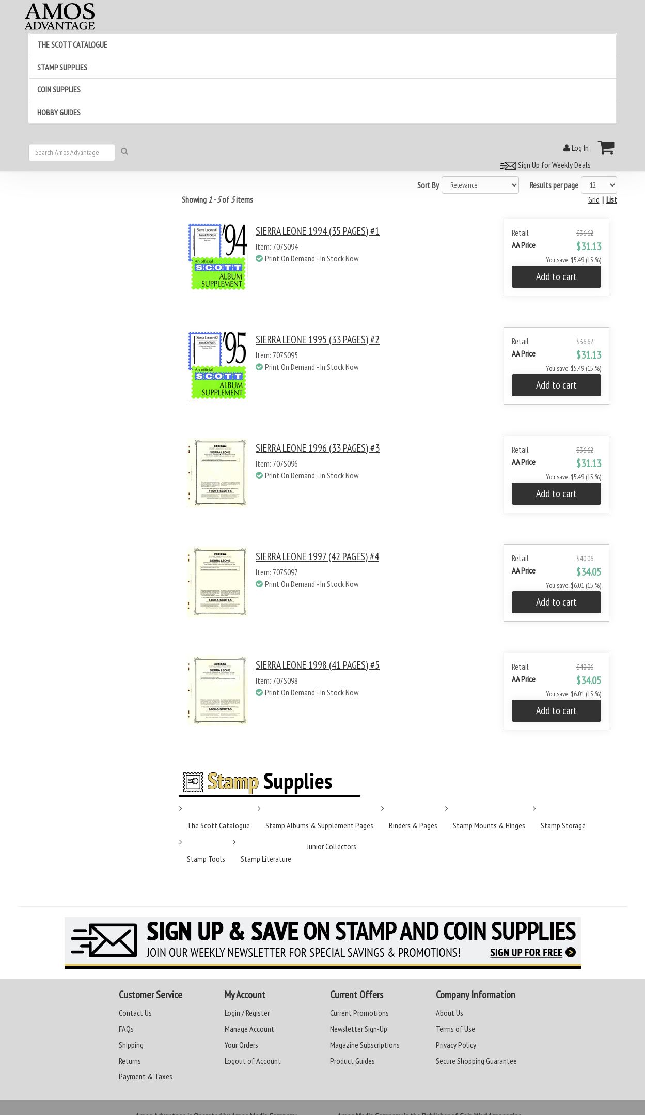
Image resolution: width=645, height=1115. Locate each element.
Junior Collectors (331, 846)
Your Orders (241, 1045)
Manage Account (249, 1029)
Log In (576, 148)
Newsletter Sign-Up (358, 1029)
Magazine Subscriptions (365, 1045)
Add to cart (556, 276)
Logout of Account (253, 1061)
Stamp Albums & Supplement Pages (319, 825)
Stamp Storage (563, 825)
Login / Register (247, 1013)
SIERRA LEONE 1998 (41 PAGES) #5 (318, 665)
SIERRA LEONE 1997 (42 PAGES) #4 (317, 556)
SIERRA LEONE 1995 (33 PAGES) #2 (318, 339)
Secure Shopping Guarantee (476, 1061)
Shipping (131, 1045)
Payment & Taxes (145, 1076)
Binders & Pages (413, 825)
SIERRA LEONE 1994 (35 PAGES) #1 (318, 231)
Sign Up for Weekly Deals (544, 165)
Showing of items (217, 199)
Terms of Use (455, 1029)
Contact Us (135, 1013)
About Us (449, 1013)
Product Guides (352, 1061)
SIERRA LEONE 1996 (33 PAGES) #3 (318, 448)
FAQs (126, 1029)
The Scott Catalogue (218, 825)
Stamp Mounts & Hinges (489, 825)
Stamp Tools (206, 859)
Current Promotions (359, 1013)
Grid (594, 199)
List (611, 199)
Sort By (428, 185)
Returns (130, 1061)
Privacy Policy (456, 1045)
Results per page (554, 185)
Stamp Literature (266, 859)
